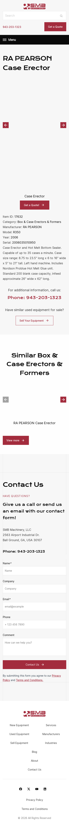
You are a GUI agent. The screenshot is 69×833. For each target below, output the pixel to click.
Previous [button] (6, 125)
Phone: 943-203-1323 (34, 297)
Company (8, 581)
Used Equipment (19, 734)
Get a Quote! (34, 205)
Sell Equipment (19, 742)
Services (51, 725)
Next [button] (63, 125)
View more (12, 440)
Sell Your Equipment (34, 320)
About (34, 760)
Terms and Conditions (35, 808)
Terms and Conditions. (29, 680)
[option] (34, 125)
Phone (6, 617)
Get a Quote (55, 26)
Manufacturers (51, 734)
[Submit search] (61, 15)
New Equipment (19, 725)
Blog (34, 751)
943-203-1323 (12, 26)
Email (6, 599)
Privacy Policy (34, 799)
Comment (8, 635)
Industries (51, 742)
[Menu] (4, 40)
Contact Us (35, 664)
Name (7, 563)
